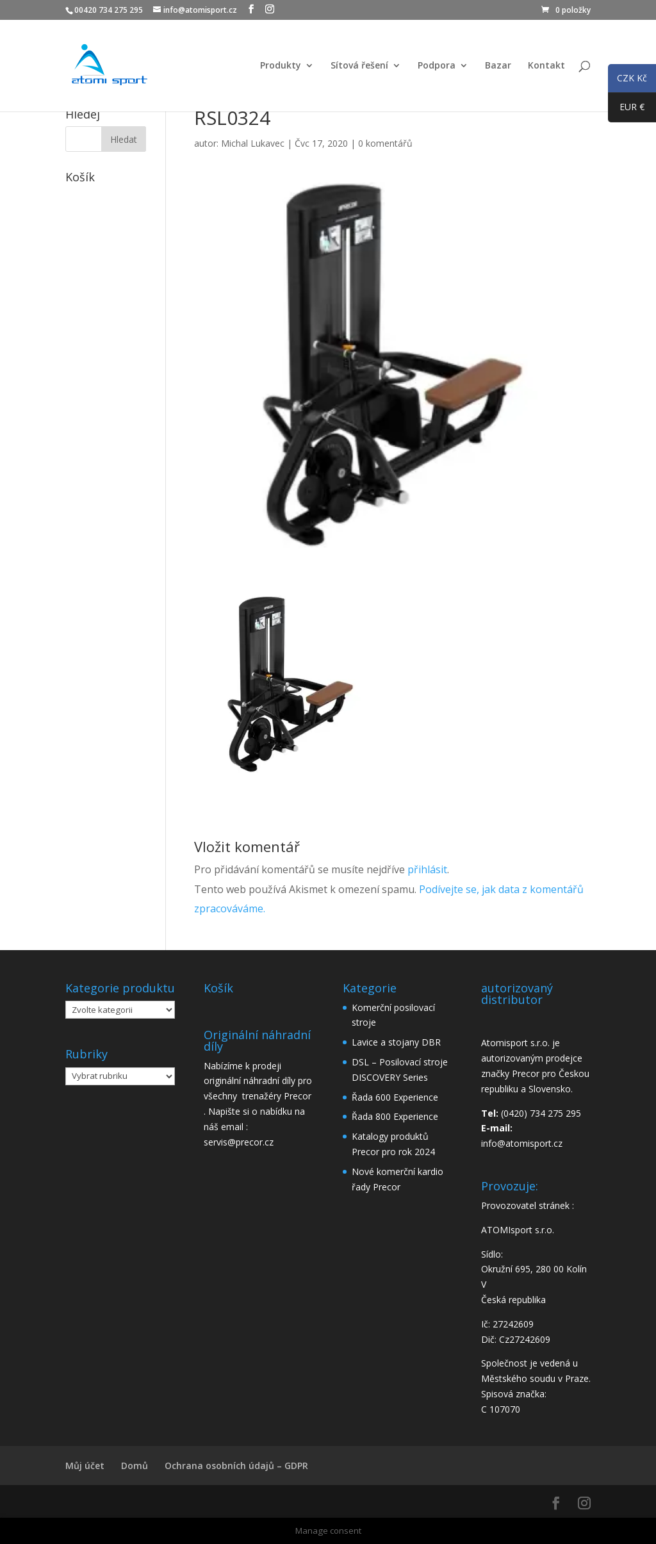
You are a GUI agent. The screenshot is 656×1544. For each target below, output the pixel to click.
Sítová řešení (359, 66)
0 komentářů (385, 143)
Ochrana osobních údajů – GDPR (236, 1465)
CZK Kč (627, 80)
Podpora (436, 66)
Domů (134, 1465)
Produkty (280, 66)
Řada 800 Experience (395, 1116)
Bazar (498, 66)
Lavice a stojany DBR (396, 1042)
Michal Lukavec (252, 143)
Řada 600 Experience (395, 1097)
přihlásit (427, 869)
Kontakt (546, 66)
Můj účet (84, 1465)
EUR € (626, 109)
